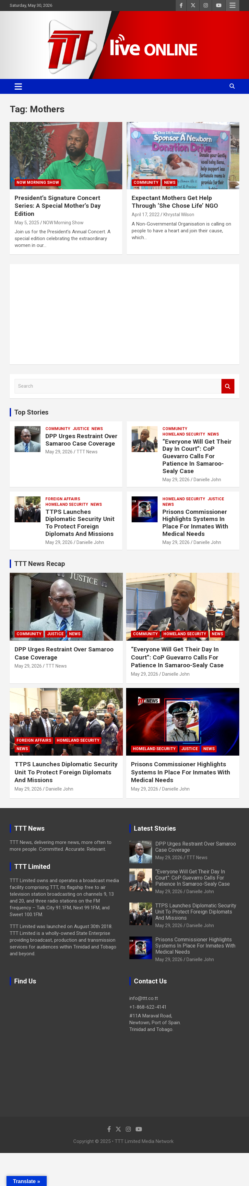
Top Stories (31, 412)
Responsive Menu (232, 5)
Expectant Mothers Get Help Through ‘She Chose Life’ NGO (175, 202)
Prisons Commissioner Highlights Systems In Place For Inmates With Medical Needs (195, 523)
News (169, 182)
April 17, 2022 (146, 214)
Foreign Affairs (62, 499)
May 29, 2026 (59, 451)
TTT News (87, 451)
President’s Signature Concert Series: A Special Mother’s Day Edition (58, 205)
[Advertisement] (124, 314)
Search (227, 386)
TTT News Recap (39, 564)
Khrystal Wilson (178, 214)
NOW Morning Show (38, 182)
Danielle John (207, 479)
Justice (81, 429)
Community (146, 182)
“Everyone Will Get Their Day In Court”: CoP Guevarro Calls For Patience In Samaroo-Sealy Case (196, 456)
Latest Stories (155, 828)
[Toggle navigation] (18, 86)
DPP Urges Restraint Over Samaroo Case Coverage (81, 439)
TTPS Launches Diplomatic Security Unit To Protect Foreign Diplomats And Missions (79, 523)
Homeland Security (183, 434)
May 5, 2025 (27, 222)
